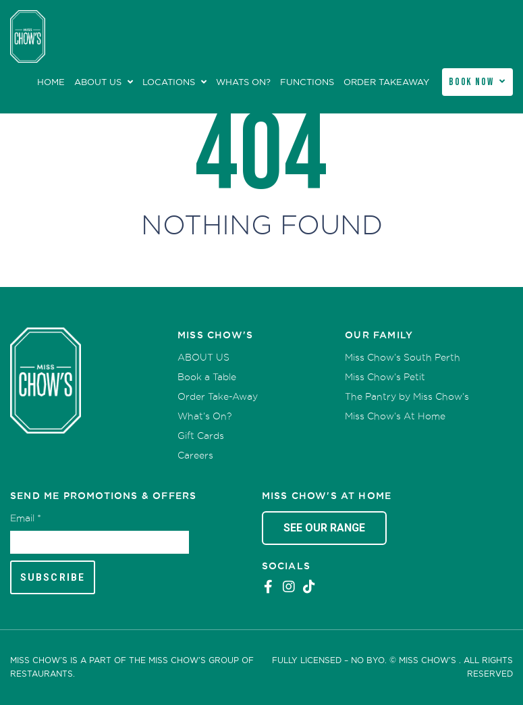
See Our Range (324, 527)
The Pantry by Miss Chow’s (407, 396)
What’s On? (204, 416)
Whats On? (243, 82)
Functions (307, 82)
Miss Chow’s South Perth (402, 357)
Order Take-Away (217, 396)
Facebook (268, 587)
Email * (25, 518)
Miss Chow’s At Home (395, 416)
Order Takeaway (386, 82)
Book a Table (206, 376)
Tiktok (309, 587)
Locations (168, 82)
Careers (195, 455)
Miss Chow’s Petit (385, 376)
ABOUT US (97, 82)
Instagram (289, 587)
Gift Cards (200, 435)
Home (51, 82)
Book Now (471, 82)
